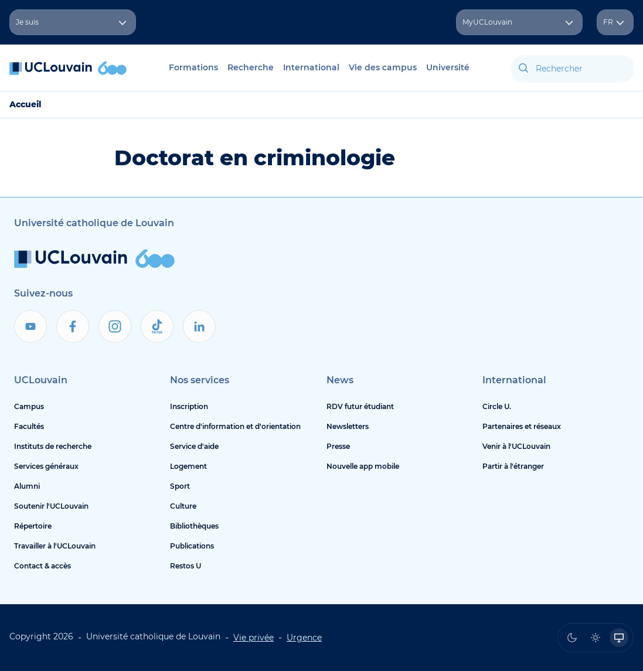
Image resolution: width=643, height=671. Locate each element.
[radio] (572, 637)
